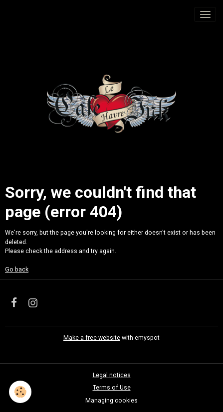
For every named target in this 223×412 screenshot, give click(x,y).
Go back (16, 269)
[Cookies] (20, 392)
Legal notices (112, 375)
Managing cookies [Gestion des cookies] (111, 400)
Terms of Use (112, 387)
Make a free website (91, 337)
